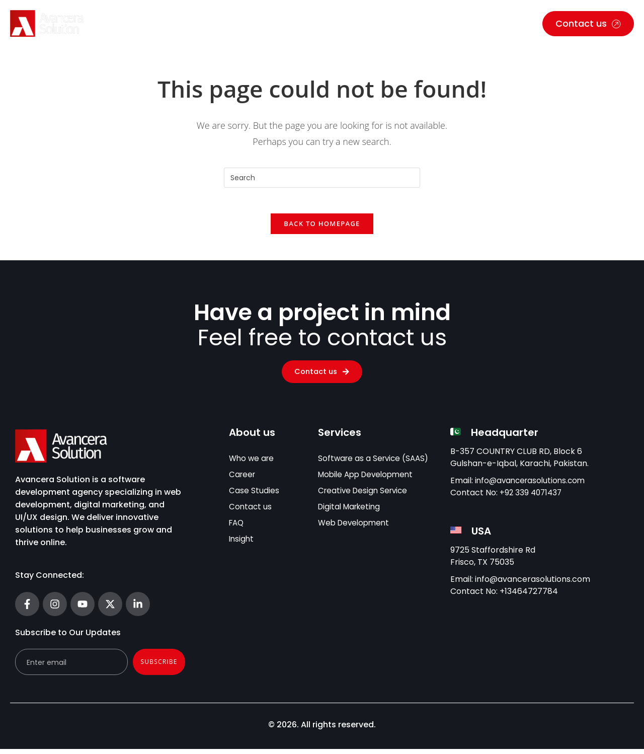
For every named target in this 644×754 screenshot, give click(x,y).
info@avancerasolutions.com (532, 485)
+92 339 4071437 (532, 497)
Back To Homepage (322, 228)
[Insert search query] (322, 178)
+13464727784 (529, 596)
